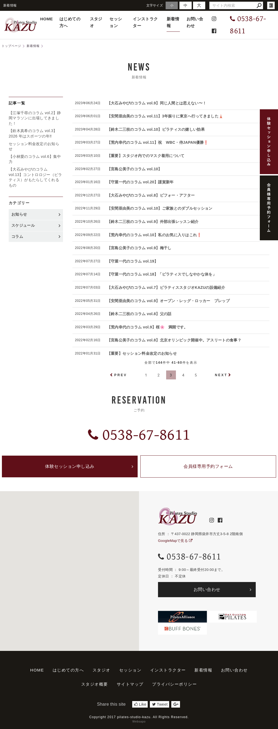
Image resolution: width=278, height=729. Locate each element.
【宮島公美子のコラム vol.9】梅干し (139, 248)
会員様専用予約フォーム (208, 466)
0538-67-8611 (139, 435)
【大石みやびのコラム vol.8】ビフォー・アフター (151, 195)
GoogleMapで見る (175, 541)
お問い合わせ (195, 22)
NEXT (221, 375)
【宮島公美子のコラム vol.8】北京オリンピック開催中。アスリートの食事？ (174, 340)
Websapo (139, 721)
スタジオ (96, 22)
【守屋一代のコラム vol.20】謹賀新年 (140, 182)
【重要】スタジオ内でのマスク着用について (146, 156)
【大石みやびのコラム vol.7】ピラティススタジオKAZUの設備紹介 (166, 287)
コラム (17, 236)
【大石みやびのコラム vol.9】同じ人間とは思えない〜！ (157, 103)
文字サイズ (154, 5)
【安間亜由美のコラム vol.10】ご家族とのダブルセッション (160, 208)
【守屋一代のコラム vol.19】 (132, 261)
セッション (115, 22)
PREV (120, 375)
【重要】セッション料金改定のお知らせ (142, 353)
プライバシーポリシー (174, 684)
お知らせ (19, 214)
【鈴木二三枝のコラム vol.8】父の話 (139, 314)
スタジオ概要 (94, 684)
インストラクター (145, 22)
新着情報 (173, 22)
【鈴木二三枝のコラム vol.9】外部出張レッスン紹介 (153, 221)
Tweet (160, 704)
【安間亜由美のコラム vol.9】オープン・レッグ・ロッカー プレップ (168, 301)
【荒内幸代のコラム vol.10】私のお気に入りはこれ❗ (154, 235)
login (271, 5)
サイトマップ (130, 684)
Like (140, 704)
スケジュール (23, 225)
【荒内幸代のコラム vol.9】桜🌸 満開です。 (147, 327)
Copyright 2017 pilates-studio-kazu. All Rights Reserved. (139, 717)
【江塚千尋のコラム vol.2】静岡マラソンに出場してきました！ (35, 118)
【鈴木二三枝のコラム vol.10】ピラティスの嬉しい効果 (156, 129)
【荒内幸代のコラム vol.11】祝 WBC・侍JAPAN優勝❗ (157, 142)
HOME (46, 19)
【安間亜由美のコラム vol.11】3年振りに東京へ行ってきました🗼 (165, 116)
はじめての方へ (69, 22)
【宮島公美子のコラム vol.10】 (134, 169)
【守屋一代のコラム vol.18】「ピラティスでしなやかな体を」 (161, 274)
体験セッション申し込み (69, 466)
